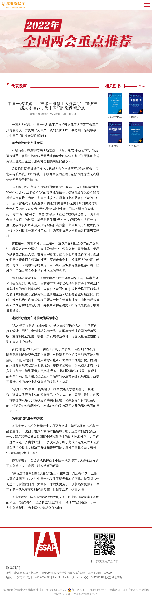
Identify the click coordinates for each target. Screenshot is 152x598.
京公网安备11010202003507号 (87, 590)
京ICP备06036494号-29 (52, 589)
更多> (142, 85)
